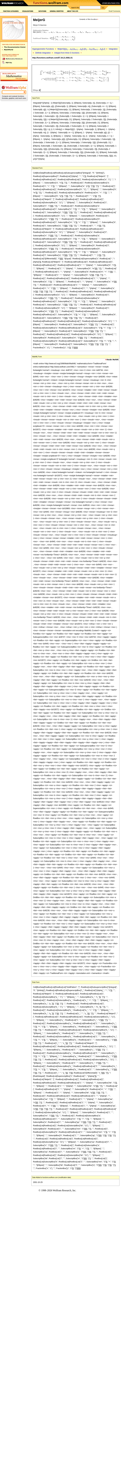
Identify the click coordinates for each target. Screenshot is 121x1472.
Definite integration (43, 53)
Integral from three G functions (66, 53)
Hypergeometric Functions (43, 49)
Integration (113, 49)
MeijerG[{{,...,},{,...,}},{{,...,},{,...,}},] (81, 49)
